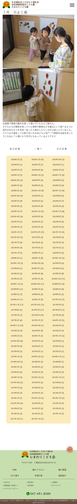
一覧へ (38, 149)
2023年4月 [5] (16, 206)
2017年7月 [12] (37, 309)
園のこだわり (38, 470)
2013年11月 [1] (58, 377)
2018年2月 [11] (17, 299)
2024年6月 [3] (37, 185)
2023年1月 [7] (16, 211)
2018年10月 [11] (37, 283)
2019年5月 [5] (16, 273)
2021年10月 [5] (17, 237)
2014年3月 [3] (37, 372)
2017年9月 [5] (58, 304)
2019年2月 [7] (16, 278)
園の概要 (62, 470)
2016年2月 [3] (16, 335)
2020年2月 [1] (16, 258)
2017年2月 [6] (16, 320)
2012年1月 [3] (58, 413)
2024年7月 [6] (16, 185)
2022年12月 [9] (37, 211)
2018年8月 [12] (17, 289)
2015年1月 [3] (16, 356)
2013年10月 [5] (17, 382)
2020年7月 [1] (37, 252)
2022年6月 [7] (37, 221)
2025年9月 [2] (16, 164)
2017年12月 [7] (58, 299)
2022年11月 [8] (58, 211)
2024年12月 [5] (37, 175)
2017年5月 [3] (16, 315)
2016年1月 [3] (37, 335)
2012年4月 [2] (58, 408)
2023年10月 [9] (17, 195)
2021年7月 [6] (16, 242)
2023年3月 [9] (37, 206)
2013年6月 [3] (37, 387)
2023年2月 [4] (58, 206)
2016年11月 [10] (16, 325)
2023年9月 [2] (37, 195)
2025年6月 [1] (58, 164)
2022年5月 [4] (58, 221)
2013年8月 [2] (58, 382)
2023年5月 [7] (58, 200)
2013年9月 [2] (37, 382)
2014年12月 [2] (37, 356)
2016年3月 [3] (58, 330)
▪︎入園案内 (54, 482)
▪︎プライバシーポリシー (11, 488)
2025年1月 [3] (16, 175)
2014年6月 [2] (37, 366)
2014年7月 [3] (16, 366)
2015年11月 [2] (58, 335)
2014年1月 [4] (16, 377)
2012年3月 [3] (16, 413)
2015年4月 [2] (16, 351)
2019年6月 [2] (58, 268)
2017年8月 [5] (16, 309)
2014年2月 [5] (58, 372)
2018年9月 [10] (58, 283)
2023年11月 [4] (58, 190)
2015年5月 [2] (58, 346)
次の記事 (62, 149)
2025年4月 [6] (37, 169)
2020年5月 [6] (58, 252)
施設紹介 (62, 476)
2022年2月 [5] (58, 226)
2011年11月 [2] (37, 418)
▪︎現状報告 (30, 485)
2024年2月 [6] (16, 190)
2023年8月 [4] (58, 195)
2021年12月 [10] (37, 232)
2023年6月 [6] (37, 200)
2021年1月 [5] (16, 252)
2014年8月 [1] (58, 361)
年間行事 (38, 476)
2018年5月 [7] (16, 294)
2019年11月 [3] (17, 263)
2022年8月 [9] (58, 216)
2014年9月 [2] (37, 361)
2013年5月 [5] (58, 387)
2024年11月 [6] (58, 175)
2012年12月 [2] (37, 398)
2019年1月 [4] (37, 278)
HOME (15, 470)
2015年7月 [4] (16, 346)
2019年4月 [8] (37, 273)
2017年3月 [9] (58, 315)
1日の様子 (14, 476)
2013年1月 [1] (16, 398)
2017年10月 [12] (37, 304)
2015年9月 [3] (37, 341)
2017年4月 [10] (37, 315)
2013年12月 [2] (37, 377)
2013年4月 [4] (16, 392)
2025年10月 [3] (58, 159)
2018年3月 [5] (58, 294)
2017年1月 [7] (37, 320)
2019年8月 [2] (16, 268)
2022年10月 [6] (17, 216)
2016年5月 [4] (16, 330)
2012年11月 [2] (58, 398)
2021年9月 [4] (37, 237)
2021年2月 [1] (58, 247)
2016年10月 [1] (37, 325)
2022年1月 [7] (16, 232)
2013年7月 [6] (16, 387)
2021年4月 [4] (16, 247)
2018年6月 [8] (58, 289)
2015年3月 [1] (37, 351)
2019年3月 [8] (58, 273)
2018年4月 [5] (37, 294)
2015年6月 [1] (37, 346)
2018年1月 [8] (37, 299)
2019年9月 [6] (58, 263)
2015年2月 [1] (58, 351)
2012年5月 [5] (37, 408)
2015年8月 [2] (58, 341)
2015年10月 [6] (17, 341)
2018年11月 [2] (17, 283)
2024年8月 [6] (58, 180)
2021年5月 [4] (58, 242)
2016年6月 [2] (58, 325)
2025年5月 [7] (16, 169)
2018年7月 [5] (37, 289)
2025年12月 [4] (37, 159)
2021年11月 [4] (58, 232)
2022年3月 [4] (37, 226)
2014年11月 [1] (58, 356)
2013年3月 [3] (37, 392)
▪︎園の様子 (30, 482)
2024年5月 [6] (58, 185)
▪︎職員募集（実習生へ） (11, 485)
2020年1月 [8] (37, 258)
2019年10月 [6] (37, 263)
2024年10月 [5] (17, 180)
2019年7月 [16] (37, 268)
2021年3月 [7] (37, 247)
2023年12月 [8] (37, 190)
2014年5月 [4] (58, 366)
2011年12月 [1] (17, 418)
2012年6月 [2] (16, 408)
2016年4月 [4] (37, 330)
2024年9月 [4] (37, 180)
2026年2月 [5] (16, 159)
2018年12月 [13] (58, 278)
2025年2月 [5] (58, 169)
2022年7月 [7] (16, 221)
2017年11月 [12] (16, 304)
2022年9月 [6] (37, 216)
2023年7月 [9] (16, 200)
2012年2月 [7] (37, 413)
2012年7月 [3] (58, 403)
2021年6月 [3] (37, 242)
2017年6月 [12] (58, 309)
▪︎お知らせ (6, 482)
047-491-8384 (38, 493)
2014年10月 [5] (17, 361)
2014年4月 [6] (16, 372)
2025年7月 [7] (37, 164)
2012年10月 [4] (17, 403)
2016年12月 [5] (58, 320)
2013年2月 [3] (58, 392)
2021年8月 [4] (58, 237)
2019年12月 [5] (58, 258)
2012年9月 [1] (37, 403)
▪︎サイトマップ (55, 485)
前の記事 (15, 149)
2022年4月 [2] (16, 226)
